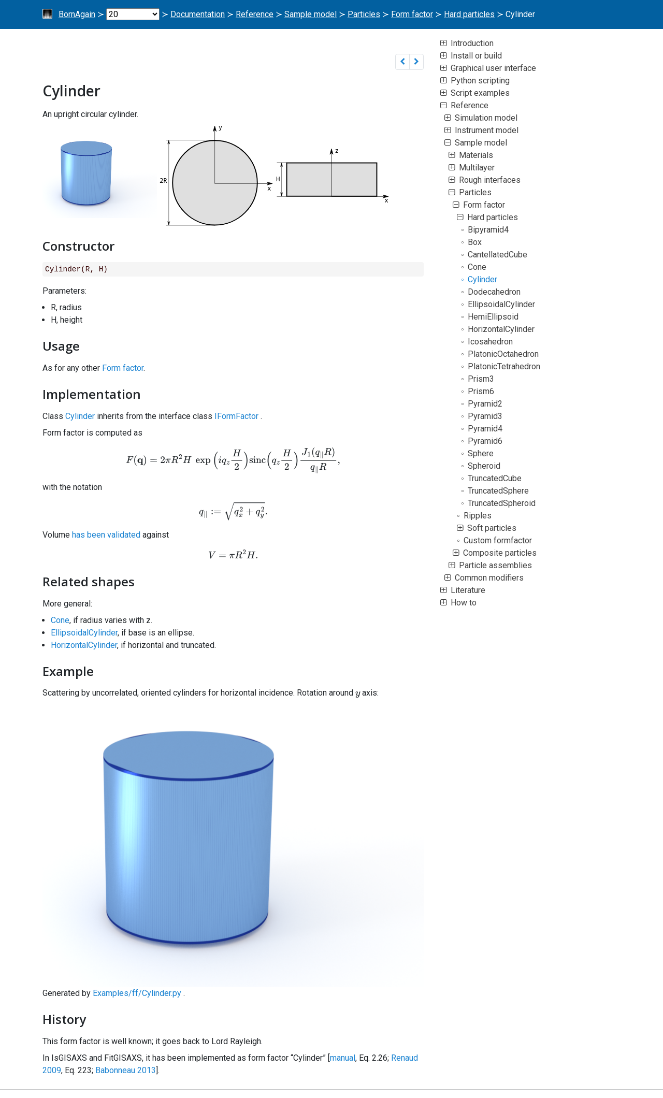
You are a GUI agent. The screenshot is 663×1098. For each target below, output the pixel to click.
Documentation (197, 14)
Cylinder (80, 416)
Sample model (310, 14)
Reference (254, 14)
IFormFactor (236, 416)
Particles (364, 14)
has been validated (106, 535)
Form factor (412, 14)
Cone (60, 620)
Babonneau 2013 (125, 1070)
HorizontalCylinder (84, 645)
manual (342, 1058)
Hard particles (469, 14)
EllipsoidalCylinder (84, 633)
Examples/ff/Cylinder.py (137, 993)
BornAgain (77, 14)
